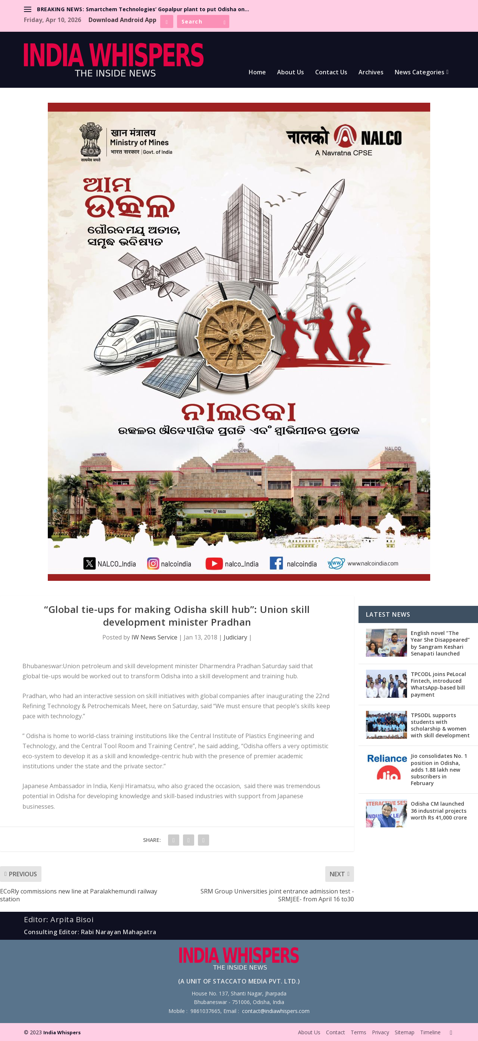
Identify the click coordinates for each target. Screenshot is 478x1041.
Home (257, 72)
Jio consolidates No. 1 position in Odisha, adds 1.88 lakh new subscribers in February (439, 769)
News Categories (419, 72)
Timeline (430, 1032)
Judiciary (235, 637)
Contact (335, 1032)
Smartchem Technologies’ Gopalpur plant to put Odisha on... (167, 9)
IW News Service (154, 637)
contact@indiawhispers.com (276, 1010)
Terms (358, 1032)
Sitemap (405, 1032)
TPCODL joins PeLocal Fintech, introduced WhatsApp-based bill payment (438, 684)
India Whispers (62, 1032)
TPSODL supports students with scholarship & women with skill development (440, 725)
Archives (371, 72)
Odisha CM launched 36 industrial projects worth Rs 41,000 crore (439, 810)
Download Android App (122, 20)
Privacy (380, 1032)
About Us (290, 72)
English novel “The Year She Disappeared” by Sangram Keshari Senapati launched (440, 643)
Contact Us (331, 72)
